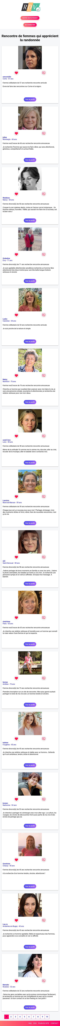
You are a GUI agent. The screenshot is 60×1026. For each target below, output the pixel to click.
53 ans (14, 805)
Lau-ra (5, 924)
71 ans (9, 260)
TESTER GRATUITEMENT (30, 18)
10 (47, 1017)
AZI (4, 561)
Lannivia (6, 501)
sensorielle (7, 77)
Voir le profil (30, 99)
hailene (5, 743)
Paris (5, 624)
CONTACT (54, 1023)
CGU (35, 1023)
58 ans (17, 563)
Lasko (5, 319)
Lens (4, 442)
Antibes (5, 684)
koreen (5, 803)
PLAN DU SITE (43, 1023)
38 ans (10, 442)
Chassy (5, 866)
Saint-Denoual (8, 563)
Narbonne (6, 805)
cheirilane (6, 622)
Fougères (6, 745)
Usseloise (6, 864)
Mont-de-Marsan (9, 503)
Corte (5, 79)
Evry (4, 260)
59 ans (19, 503)
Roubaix (6, 987)
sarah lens (7, 440)
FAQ (30, 1023)
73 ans (12, 684)
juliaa (5, 137)
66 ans (14, 139)
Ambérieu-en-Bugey (10, 926)
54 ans (13, 321)
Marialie (6, 985)
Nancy (5, 200)
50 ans (11, 200)
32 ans (12, 987)
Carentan (6, 321)
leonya (5, 682)
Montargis (6, 139)
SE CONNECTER (30, 25)
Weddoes (6, 198)
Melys (5, 379)
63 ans (10, 624)
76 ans (13, 381)
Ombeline (6, 258)
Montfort (6, 381)
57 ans (10, 79)
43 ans (21, 926)
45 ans (13, 745)
